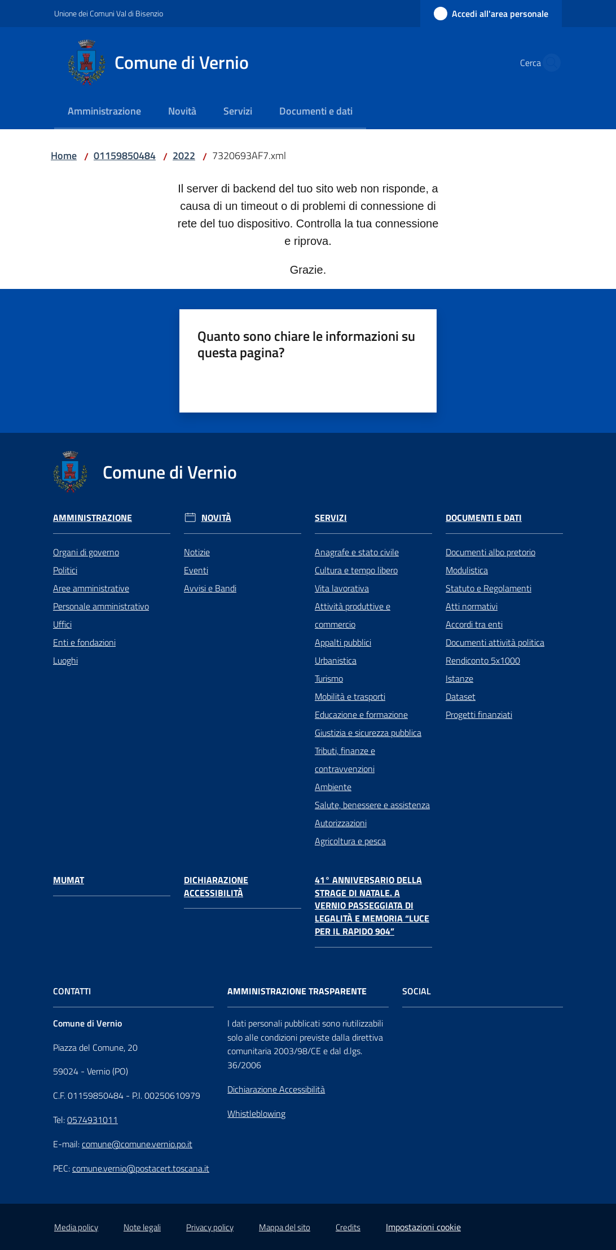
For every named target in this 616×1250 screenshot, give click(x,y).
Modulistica (467, 570)
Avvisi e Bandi (210, 588)
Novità (216, 517)
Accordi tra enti (474, 624)
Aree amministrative (91, 588)
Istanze (459, 678)
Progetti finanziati (479, 714)
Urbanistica (336, 660)
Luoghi (65, 660)
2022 (184, 155)
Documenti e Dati (484, 517)
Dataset (461, 696)
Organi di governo (86, 552)
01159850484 (125, 155)
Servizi (331, 517)
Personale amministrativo (101, 606)
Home (64, 155)
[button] (548, 62)
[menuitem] (104, 112)
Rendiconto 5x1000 (483, 660)
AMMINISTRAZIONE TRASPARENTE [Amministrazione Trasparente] (297, 991)
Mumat (68, 880)
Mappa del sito (284, 1227)
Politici (65, 570)
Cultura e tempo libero (356, 570)
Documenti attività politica (495, 642)
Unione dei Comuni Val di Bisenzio (108, 13)
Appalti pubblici (343, 642)
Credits (348, 1227)
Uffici (62, 624)
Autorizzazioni (341, 823)
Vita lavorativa (342, 588)
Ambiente (333, 786)
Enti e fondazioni (84, 642)
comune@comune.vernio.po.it (137, 1144)
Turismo (329, 678)
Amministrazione (92, 517)
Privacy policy (210, 1227)
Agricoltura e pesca (350, 841)
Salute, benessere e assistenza (372, 805)
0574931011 (92, 1119)
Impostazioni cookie (423, 1227)
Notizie (197, 552)
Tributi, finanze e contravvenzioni (345, 759)
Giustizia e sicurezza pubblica (368, 732)
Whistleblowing (256, 1113)
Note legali (142, 1227)
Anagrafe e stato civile (357, 552)
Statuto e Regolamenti (488, 588)
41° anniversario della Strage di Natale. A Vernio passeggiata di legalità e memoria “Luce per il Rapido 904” (372, 906)
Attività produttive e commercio (352, 615)
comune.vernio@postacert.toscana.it (140, 1168)
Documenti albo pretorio (490, 552)
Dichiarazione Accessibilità (216, 887)
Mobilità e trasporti (350, 696)
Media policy (76, 1227)
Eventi (196, 570)
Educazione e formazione (361, 714)
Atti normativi (472, 606)
